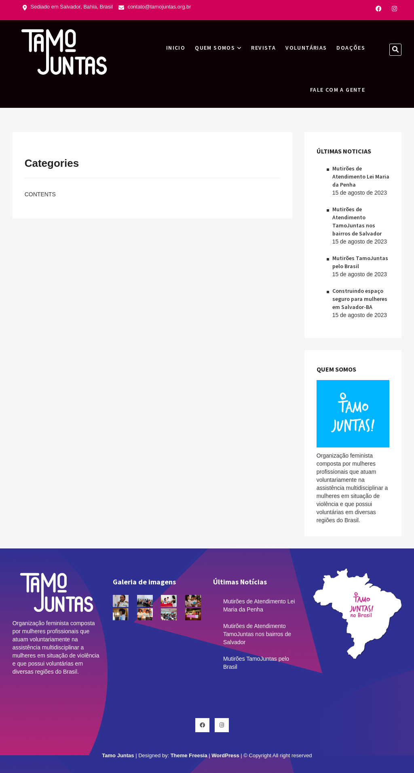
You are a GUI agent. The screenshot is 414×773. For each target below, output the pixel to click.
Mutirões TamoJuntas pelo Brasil (256, 662)
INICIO (175, 47)
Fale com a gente (337, 89)
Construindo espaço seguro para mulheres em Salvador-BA (359, 299)
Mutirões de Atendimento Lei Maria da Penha (360, 176)
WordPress (225, 755)
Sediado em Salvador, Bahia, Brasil (68, 7)
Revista (263, 47)
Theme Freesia (189, 755)
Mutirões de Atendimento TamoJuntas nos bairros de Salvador (257, 634)
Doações (350, 47)
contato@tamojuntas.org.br (154, 7)
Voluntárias (306, 47)
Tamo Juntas (118, 755)
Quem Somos (215, 47)
